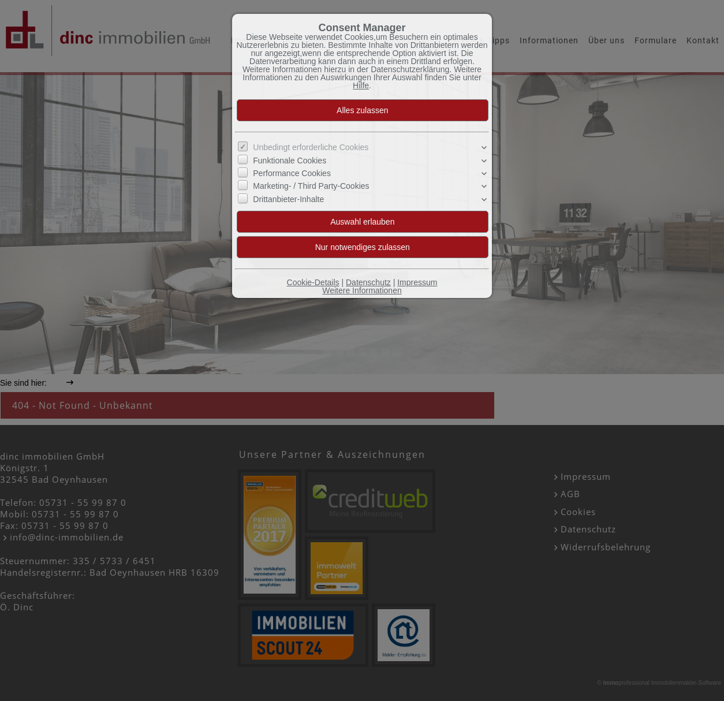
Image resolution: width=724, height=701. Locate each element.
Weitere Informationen (361, 290)
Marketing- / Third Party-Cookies (311, 186)
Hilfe (361, 85)
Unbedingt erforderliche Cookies (310, 147)
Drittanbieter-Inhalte (288, 199)
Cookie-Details (313, 282)
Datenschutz (368, 282)
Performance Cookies (292, 173)
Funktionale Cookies (289, 160)
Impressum (417, 282)
